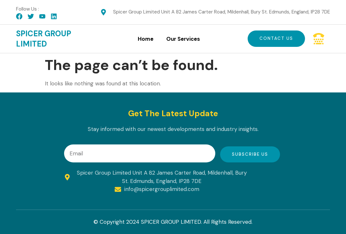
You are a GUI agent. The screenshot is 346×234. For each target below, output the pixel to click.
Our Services (183, 38)
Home (145, 38)
